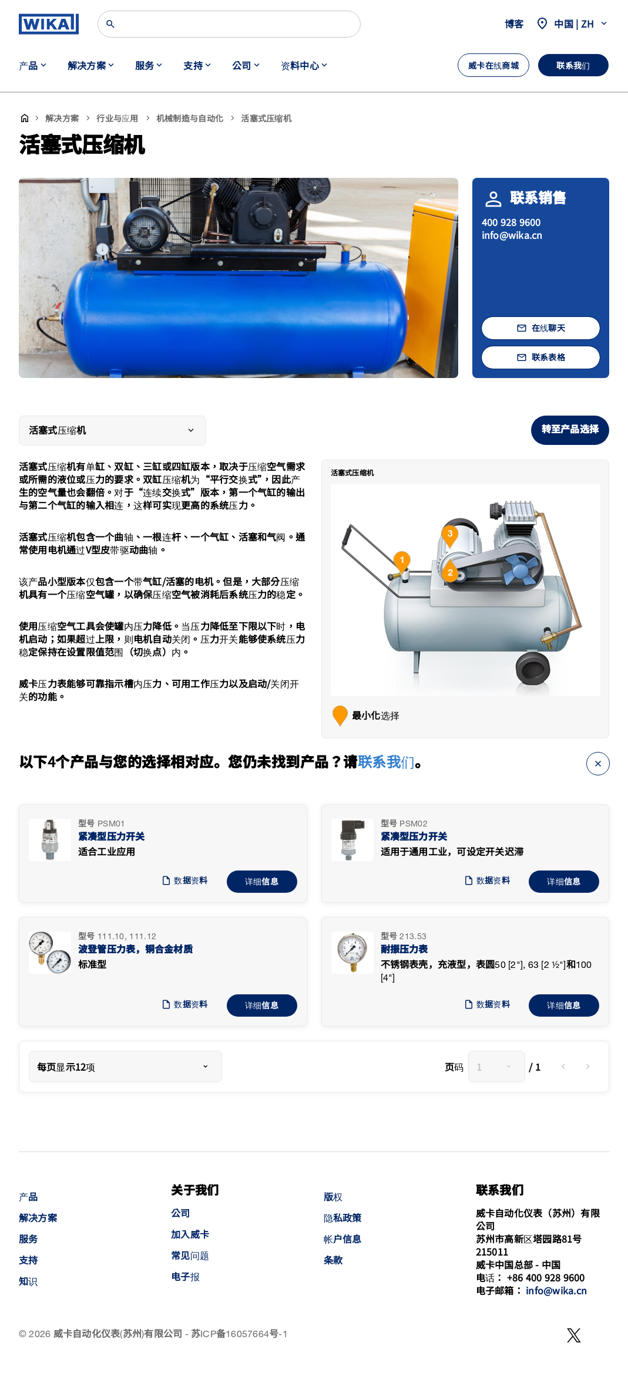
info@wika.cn (512, 235)
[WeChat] (574, 1335)
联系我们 (386, 761)
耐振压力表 (404, 950)
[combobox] (125, 1066)
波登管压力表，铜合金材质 (135, 950)
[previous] (563, 1066)
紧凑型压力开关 (111, 837)
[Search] (229, 24)
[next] (588, 1066)
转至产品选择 (570, 430)
